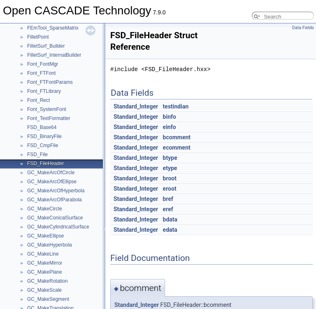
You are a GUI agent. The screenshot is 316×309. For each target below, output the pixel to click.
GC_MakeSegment (48, 299)
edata (170, 229)
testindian (176, 106)
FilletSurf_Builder (46, 46)
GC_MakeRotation (47, 281)
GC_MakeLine (43, 254)
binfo (169, 116)
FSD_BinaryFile (44, 136)
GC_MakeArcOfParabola (54, 200)
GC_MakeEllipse (45, 236)
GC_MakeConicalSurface (55, 218)
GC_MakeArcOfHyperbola (55, 191)
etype (170, 168)
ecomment (177, 147)
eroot (170, 188)
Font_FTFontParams (50, 82)
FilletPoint (38, 37)
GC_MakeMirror (44, 263)
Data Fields (303, 27)
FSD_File (37, 154)
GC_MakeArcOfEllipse (52, 181)
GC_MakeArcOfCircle (50, 172)
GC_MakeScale (44, 290)
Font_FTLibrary (44, 91)
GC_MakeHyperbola (49, 245)
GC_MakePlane (44, 272)
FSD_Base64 (41, 127)
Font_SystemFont (46, 109)
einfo (169, 127)
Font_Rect (38, 100)
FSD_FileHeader (45, 163)
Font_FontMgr (42, 64)
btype (170, 157)
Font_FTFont (41, 73)
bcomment (177, 137)
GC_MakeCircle (44, 209)
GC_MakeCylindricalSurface (58, 227)
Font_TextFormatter (48, 118)
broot (170, 178)
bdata (170, 219)
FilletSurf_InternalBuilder (54, 55)
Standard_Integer (136, 106)
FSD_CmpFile (42, 145)
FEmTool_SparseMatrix (53, 28)
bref (168, 199)
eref (168, 209)
